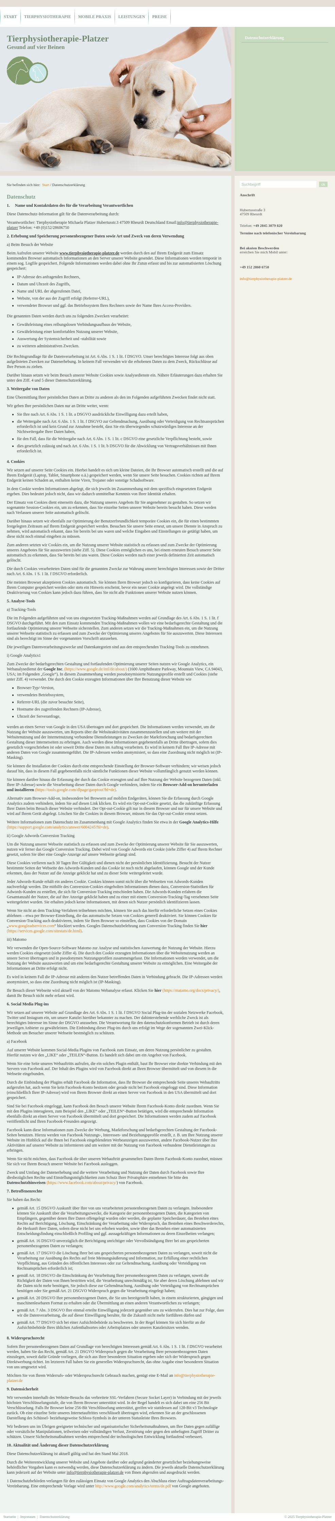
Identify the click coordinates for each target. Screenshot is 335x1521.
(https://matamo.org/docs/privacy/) (191, 990)
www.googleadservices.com (31, 925)
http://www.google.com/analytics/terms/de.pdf (133, 1486)
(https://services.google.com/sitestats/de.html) (44, 931)
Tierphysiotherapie (47, 16)
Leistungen (131, 16)
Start (10, 16)
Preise (159, 16)
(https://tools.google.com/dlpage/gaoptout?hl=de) (75, 789)
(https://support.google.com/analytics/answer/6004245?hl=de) (57, 827)
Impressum (27, 1517)
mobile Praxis (94, 16)
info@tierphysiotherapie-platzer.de (266, 279)
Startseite (9, 1517)
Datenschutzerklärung (264, 37)
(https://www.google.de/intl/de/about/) (95, 669)
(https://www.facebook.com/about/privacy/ (82, 1182)
